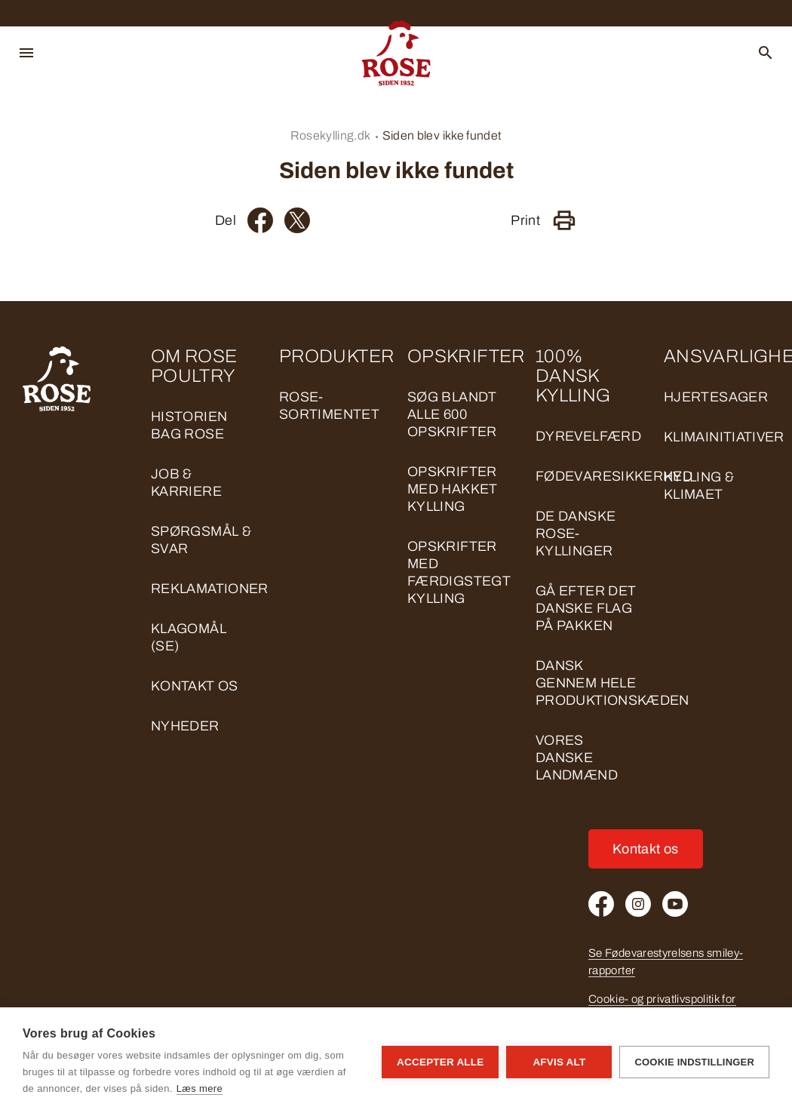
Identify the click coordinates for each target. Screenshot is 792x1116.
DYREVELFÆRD (588, 436)
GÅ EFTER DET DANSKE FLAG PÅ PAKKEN (586, 608)
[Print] (564, 220)
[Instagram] (638, 904)
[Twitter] (297, 220)
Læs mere (200, 1088)
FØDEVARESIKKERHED (614, 476)
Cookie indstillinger (694, 1062)
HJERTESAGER (716, 396)
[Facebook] (260, 220)
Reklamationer (210, 588)
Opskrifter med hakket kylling (452, 489)
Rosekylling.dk (330, 135)
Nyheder (185, 725)
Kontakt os (194, 685)
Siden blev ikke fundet (442, 135)
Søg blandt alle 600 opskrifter (452, 414)
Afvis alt (559, 1062)
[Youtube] (675, 904)
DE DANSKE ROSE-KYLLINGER (575, 533)
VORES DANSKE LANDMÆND (577, 757)
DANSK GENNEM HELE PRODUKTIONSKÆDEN (612, 683)
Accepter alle (440, 1062)
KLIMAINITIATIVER (724, 436)
